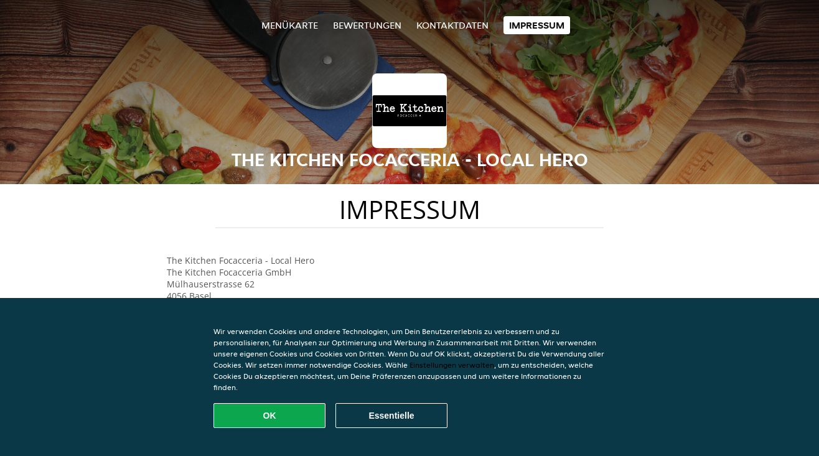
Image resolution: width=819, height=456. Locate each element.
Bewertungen (367, 25)
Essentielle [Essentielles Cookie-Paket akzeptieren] (391, 416)
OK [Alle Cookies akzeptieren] (269, 416)
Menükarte (289, 25)
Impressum (536, 25)
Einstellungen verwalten (452, 365)
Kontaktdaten (452, 25)
